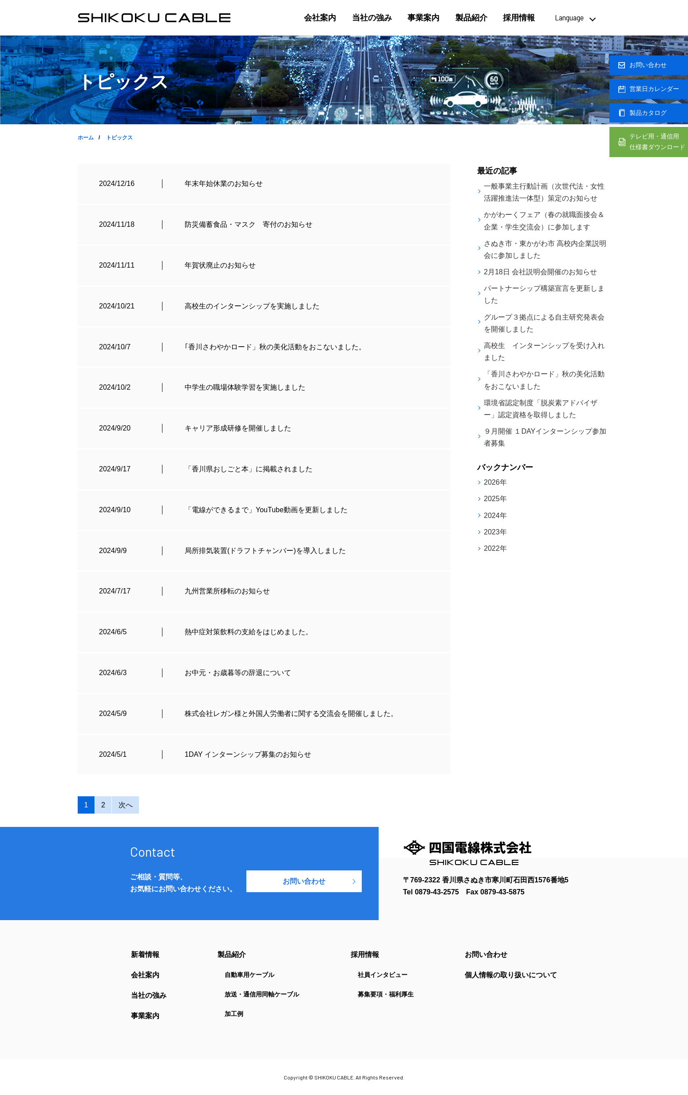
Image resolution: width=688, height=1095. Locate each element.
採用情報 (519, 17)
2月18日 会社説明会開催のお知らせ (540, 272)
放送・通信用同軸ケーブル (262, 994)
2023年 (495, 532)
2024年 (495, 515)
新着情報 (145, 954)
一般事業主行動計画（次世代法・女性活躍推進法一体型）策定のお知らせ (544, 192)
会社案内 (320, 17)
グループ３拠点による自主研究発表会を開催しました (544, 323)
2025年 (495, 498)
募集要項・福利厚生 (386, 994)
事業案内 (423, 17)
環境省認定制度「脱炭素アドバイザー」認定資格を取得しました (540, 409)
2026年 (495, 482)
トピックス (119, 137)
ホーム (86, 137)
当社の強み (372, 17)
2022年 (495, 548)
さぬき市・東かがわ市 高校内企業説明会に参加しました (545, 249)
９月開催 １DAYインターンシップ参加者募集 (545, 437)
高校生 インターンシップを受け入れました (544, 351)
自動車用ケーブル (249, 975)
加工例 (234, 1014)
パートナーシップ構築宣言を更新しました (544, 294)
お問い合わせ (304, 881)
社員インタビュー (382, 975)
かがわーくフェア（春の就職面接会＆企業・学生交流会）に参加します (544, 220)
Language (569, 17)
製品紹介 (471, 17)
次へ (126, 805)
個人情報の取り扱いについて (511, 975)
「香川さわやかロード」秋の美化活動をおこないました (544, 380)
